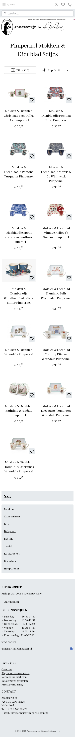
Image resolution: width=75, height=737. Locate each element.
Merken (9, 509)
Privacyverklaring (12, 684)
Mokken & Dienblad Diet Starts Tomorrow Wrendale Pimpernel (56, 410)
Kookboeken (12, 553)
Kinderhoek (10, 561)
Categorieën (12, 516)
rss (59, 730)
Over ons (7, 669)
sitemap (52, 730)
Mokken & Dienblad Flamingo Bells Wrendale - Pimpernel (56, 293)
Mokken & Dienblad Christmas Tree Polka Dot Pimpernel (19, 115)
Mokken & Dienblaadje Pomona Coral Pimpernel (56, 115)
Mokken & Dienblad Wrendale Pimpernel (19, 351)
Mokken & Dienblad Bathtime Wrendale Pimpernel (19, 410)
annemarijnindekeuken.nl (17, 648)
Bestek (8, 538)
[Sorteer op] (55, 70)
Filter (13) (20, 70)
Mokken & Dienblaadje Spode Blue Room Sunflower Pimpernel (19, 235)
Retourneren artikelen (15, 680)
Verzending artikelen (14, 677)
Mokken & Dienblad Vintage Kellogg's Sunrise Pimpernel (56, 232)
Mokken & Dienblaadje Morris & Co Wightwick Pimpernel (56, 174)
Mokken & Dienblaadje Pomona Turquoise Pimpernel (19, 171)
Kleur (7, 524)
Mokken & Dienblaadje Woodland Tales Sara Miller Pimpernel (19, 296)
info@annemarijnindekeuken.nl (29, 713)
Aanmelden (11, 601)
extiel (9, 546)
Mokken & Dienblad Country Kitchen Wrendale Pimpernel (56, 354)
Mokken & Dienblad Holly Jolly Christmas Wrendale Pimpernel (19, 466)
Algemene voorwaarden (15, 673)
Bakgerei (10, 531)
